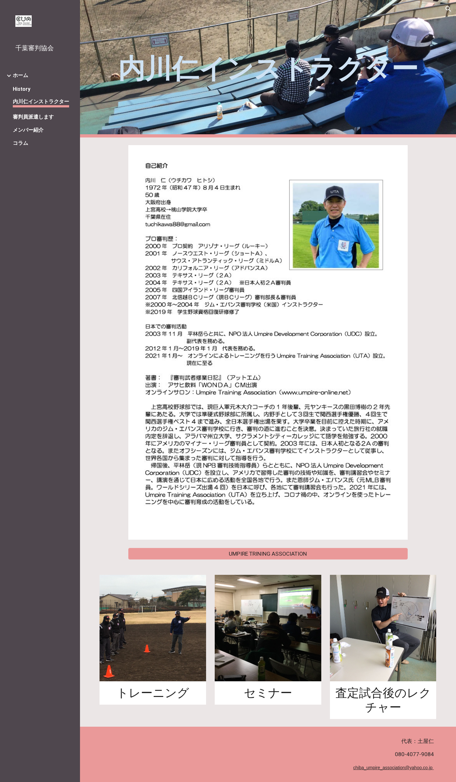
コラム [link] (20, 143)
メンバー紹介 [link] (28, 130)
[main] (268, 69)
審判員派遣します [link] (33, 117)
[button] (448, 9)
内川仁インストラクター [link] (41, 101)
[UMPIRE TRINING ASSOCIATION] (268, 554)
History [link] (21, 89)
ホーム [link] (20, 75)
